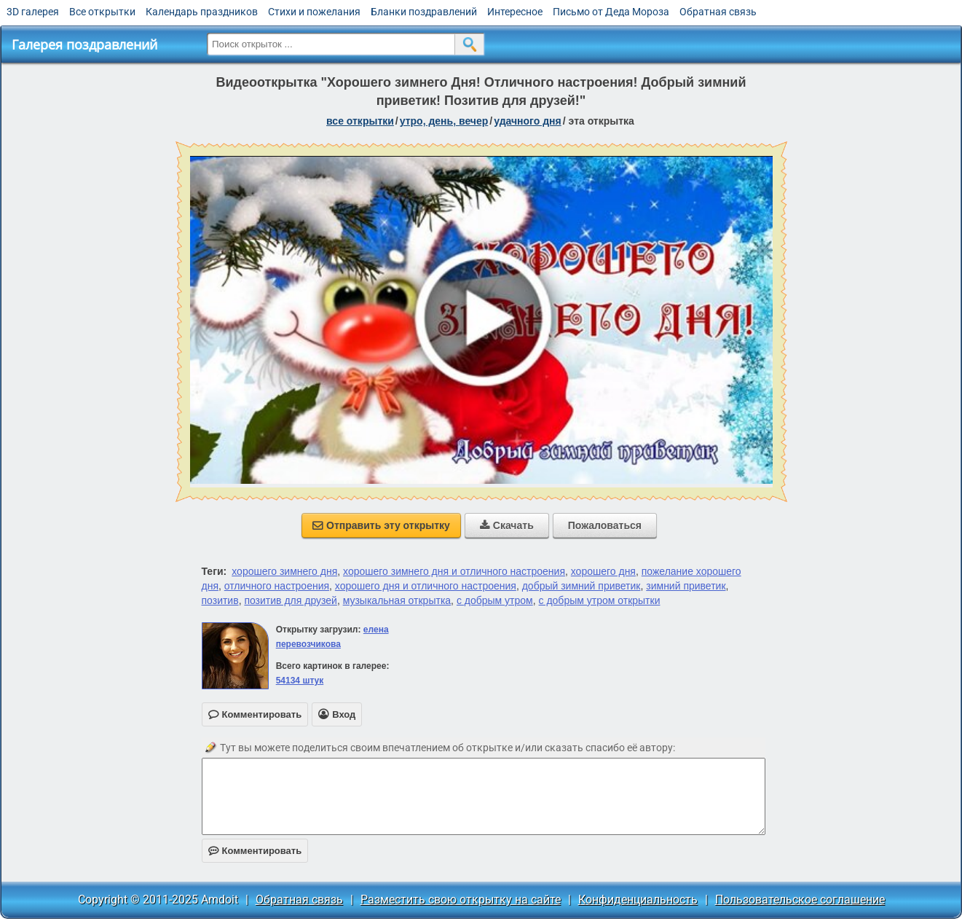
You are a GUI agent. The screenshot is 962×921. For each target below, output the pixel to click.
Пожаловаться (605, 525)
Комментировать (255, 850)
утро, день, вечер (444, 121)
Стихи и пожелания (314, 11)
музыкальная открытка (397, 600)
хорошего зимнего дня (284, 571)
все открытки (360, 121)
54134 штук (300, 680)
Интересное (515, 11)
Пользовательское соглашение (800, 899)
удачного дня (527, 121)
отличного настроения (276, 586)
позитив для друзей (290, 600)
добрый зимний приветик (581, 586)
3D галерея (33, 11)
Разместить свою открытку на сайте (460, 899)
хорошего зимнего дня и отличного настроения (454, 571)
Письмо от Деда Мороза (611, 11)
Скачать (507, 525)
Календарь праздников (202, 11)
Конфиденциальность (638, 899)
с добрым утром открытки (600, 600)
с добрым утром (495, 600)
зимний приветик (685, 586)
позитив (220, 600)
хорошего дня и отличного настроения (425, 586)
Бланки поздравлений (424, 11)
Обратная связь (718, 11)
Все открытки (102, 11)
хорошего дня (603, 571)
